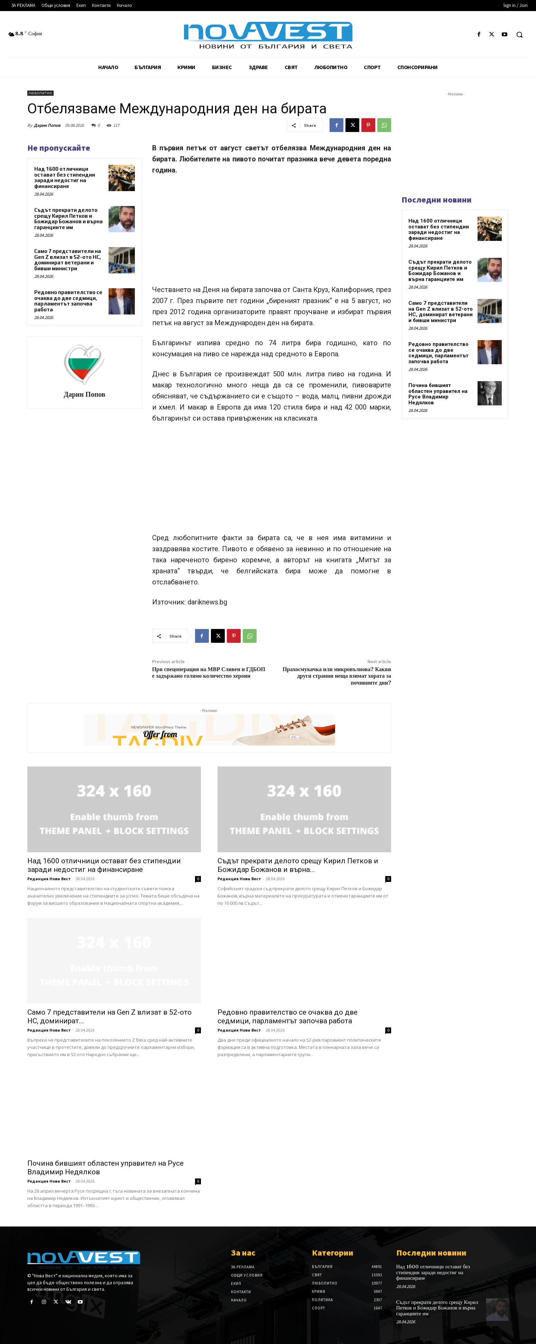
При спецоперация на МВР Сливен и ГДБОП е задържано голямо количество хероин (208, 672)
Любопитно (40, 93)
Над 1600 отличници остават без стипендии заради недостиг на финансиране (64, 177)
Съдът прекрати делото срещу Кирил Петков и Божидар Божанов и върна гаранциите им (68, 218)
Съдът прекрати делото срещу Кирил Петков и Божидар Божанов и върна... (298, 865)
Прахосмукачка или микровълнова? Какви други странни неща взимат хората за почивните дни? (337, 676)
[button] (519, 34)
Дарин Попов (47, 125)
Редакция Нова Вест (49, 878)
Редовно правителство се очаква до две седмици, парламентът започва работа (68, 300)
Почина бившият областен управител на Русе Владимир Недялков (438, 394)
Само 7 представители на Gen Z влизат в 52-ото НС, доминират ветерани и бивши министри (67, 259)
